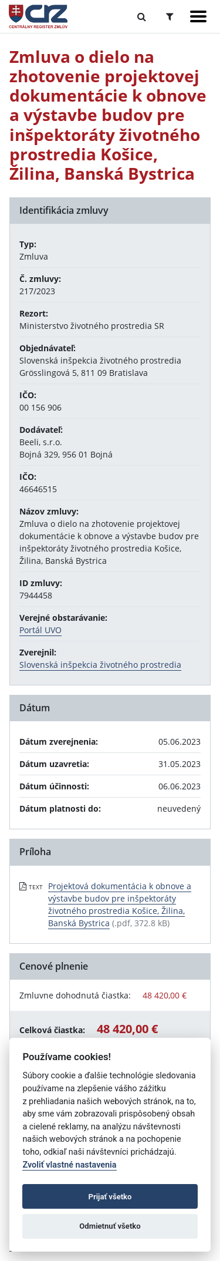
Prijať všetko (110, 1196)
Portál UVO (40, 629)
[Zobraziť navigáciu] (198, 16)
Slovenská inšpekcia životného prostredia (100, 664)
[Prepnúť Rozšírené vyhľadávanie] (169, 16)
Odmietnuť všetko (109, 1226)
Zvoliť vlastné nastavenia (69, 1165)
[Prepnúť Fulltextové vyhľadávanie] (142, 16)
